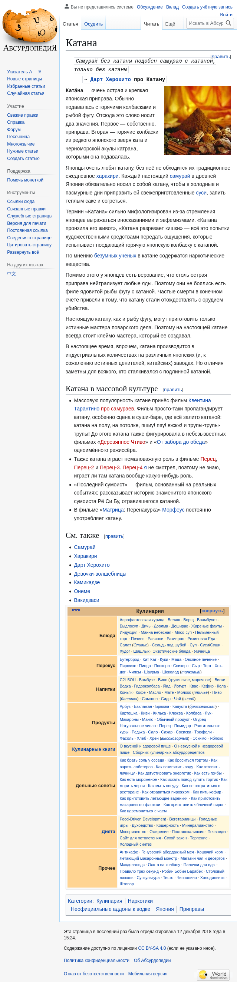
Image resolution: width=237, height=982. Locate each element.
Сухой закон (175, 837)
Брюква (162, 705)
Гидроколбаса (147, 685)
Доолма (161, 625)
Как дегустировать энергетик (164, 772)
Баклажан (143, 705)
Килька (159, 712)
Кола (221, 685)
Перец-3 (110, 466)
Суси (204, 644)
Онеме (82, 590)
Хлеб (141, 737)
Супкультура (148, 876)
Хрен (154, 737)
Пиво (216, 691)
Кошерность (168, 824)
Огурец (199, 718)
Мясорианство (133, 830)
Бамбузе (147, 678)
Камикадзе (87, 581)
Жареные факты (206, 625)
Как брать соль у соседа (142, 759)
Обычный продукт (173, 718)
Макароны (129, 718)
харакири (107, 175)
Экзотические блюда (172, 650)
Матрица (113, 509)
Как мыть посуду (163, 784)
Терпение (198, 837)
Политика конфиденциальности (96, 959)
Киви (145, 712)
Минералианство (198, 824)
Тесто (168, 876)
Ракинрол (175, 637)
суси (201, 191)
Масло (155, 691)
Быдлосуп (129, 625)
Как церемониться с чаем (143, 810)
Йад (167, 685)
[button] (23, 252)
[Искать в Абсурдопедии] (210, 23)
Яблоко (216, 737)
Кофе (141, 691)
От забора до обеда (181, 441)
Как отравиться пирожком (165, 791)
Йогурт (180, 685)
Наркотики (140, 900)
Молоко (184, 691)
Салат (125, 644)
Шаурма (151, 671)
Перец (207, 458)
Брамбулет (207, 618)
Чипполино (187, 876)
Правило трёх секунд (139, 870)
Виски (219, 678)
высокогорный (174, 737)
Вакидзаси (86, 599)
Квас (194, 685)
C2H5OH (128, 678)
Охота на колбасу (164, 863)
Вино (162, 678)
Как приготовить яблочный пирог (194, 803)
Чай (177, 697)
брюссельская (202, 705)
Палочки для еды (199, 863)
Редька (138, 731)
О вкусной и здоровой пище (145, 745)
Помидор (182, 724)
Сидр (166, 697)
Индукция (129, 631)
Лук (208, 712)
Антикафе (129, 851)
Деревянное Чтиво (122, 441)
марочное (201, 678)
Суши (215, 644)
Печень (137, 637)
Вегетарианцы (182, 818)
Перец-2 (84, 466)
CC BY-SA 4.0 (152, 947)
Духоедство (142, 824)
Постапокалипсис (188, 830)
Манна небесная (156, 631)
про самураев (117, 407)
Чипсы (135, 671)
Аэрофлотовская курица (142, 618)
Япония (165, 908)
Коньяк (126, 691)
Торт (207, 664)
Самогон (150, 697)
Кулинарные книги (93, 748)
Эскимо (200, 737)
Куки (164, 658)
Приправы (192, 908)
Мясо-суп (183, 631)
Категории (80, 900)
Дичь (145, 625)
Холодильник (212, 876)
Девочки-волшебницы (100, 573)
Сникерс (181, 664)
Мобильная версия (148, 972)
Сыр (196, 664)
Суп (193, 644)
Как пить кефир (207, 791)
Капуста (179, 705)
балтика (129, 697)
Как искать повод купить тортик (189, 778)
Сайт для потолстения (140, 837)
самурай (180, 175)
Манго (148, 718)
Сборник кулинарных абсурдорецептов (169, 751)
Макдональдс (132, 863)
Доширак (179, 625)
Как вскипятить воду (174, 765)
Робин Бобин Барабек (182, 870)
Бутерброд (129, 658)
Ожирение (158, 830)
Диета (108, 830)
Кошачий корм (210, 851)
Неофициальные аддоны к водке (110, 908)
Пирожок (128, 664)
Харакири (85, 555)
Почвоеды (216, 830)
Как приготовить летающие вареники (154, 797)
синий (189, 697)
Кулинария (109, 900)
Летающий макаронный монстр (148, 857)
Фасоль (127, 737)
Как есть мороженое (138, 778)
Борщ (189, 618)
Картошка (129, 712)
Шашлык (141, 650)
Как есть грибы (207, 772)
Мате (169, 691)
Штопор (127, 883)
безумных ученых (115, 254)
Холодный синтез (136, 843)
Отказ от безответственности (94, 972)
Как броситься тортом (188, 759)
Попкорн (162, 664)
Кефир (207, 685)
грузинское (180, 678)
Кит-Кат (149, 658)
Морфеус (173, 509)
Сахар (166, 731)
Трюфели (203, 731)
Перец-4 (133, 466)
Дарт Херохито (110, 78)
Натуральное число (138, 724)
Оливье (140, 644)
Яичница (202, 650)
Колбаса (193, 712)
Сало (153, 731)
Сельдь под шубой (169, 644)
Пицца (145, 664)
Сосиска (183, 731)
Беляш (174, 618)
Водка (125, 685)
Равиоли (155, 637)
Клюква (176, 712)
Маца (176, 658)
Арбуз (125, 705)
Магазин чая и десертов (203, 857)
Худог (125, 650)
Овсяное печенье (201, 658)
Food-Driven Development (143, 818)
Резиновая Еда (201, 637)
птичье (201, 691)
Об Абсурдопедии (152, 959)
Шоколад (170, 671)
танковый (190, 671)
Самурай (84, 546)
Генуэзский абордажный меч (167, 851)
